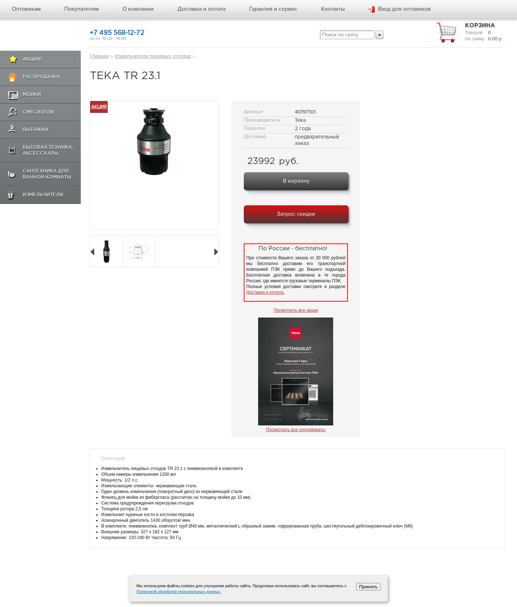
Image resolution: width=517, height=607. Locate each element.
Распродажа (41, 77)
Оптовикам (26, 9)
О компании (138, 9)
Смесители (38, 112)
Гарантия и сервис (273, 9)
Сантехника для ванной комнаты (47, 174)
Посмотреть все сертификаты (296, 429)
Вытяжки (35, 130)
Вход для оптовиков (404, 9)
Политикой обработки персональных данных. (178, 591)
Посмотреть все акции (296, 310)
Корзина (480, 25)
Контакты (333, 9)
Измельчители (43, 195)
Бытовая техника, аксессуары (48, 151)
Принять (368, 586)
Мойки (32, 95)
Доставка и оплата (201, 9)
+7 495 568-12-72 (116, 33)
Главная (99, 56)
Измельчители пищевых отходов (153, 56)
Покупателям (81, 9)
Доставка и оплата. (265, 292)
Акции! (32, 59)
